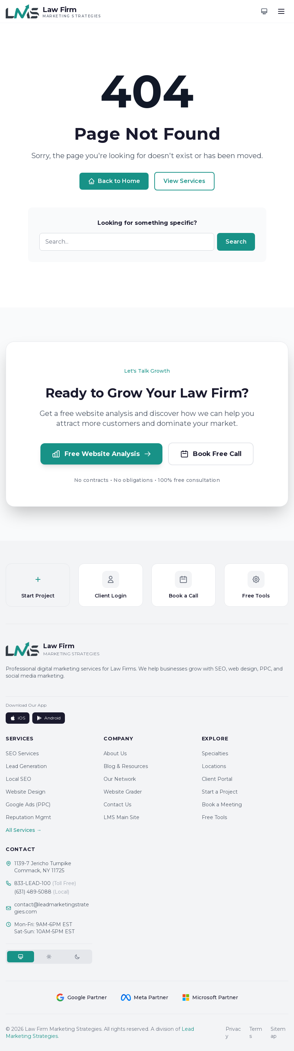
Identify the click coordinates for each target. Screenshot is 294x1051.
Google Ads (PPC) (28, 804)
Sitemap (278, 1032)
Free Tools (214, 817)
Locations (214, 766)
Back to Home (114, 181)
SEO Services (22, 753)
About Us (115, 753)
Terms (255, 1032)
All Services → (23, 830)
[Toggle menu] (281, 11)
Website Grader (123, 792)
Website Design (25, 792)
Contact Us (117, 804)
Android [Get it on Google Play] (49, 718)
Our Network (120, 779)
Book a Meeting (222, 804)
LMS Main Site (121, 817)
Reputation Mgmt (28, 817)
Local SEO (18, 779)
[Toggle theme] (264, 11)
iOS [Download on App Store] (17, 718)
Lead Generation (26, 766)
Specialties (215, 753)
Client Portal (217, 779)
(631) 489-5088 (41, 892)
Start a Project (220, 792)
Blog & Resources (126, 766)
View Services (184, 181)
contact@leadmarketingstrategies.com (51, 908)
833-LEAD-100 (45, 883)
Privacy (233, 1032)
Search (236, 241)
